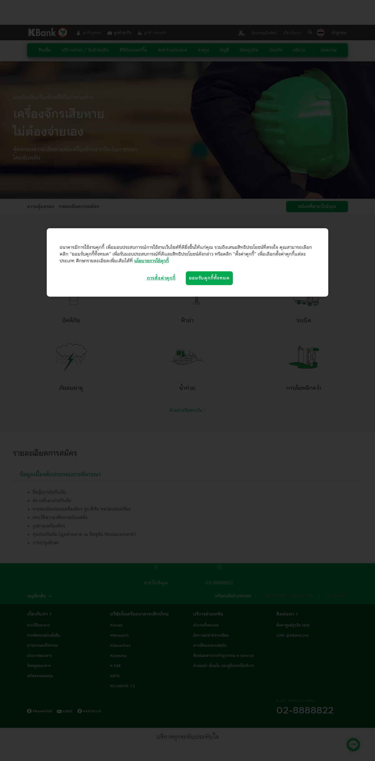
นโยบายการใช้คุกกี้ (151, 261)
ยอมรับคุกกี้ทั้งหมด (209, 278)
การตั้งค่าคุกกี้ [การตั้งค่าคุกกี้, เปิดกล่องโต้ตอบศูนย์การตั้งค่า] (161, 278)
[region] (187, 262)
